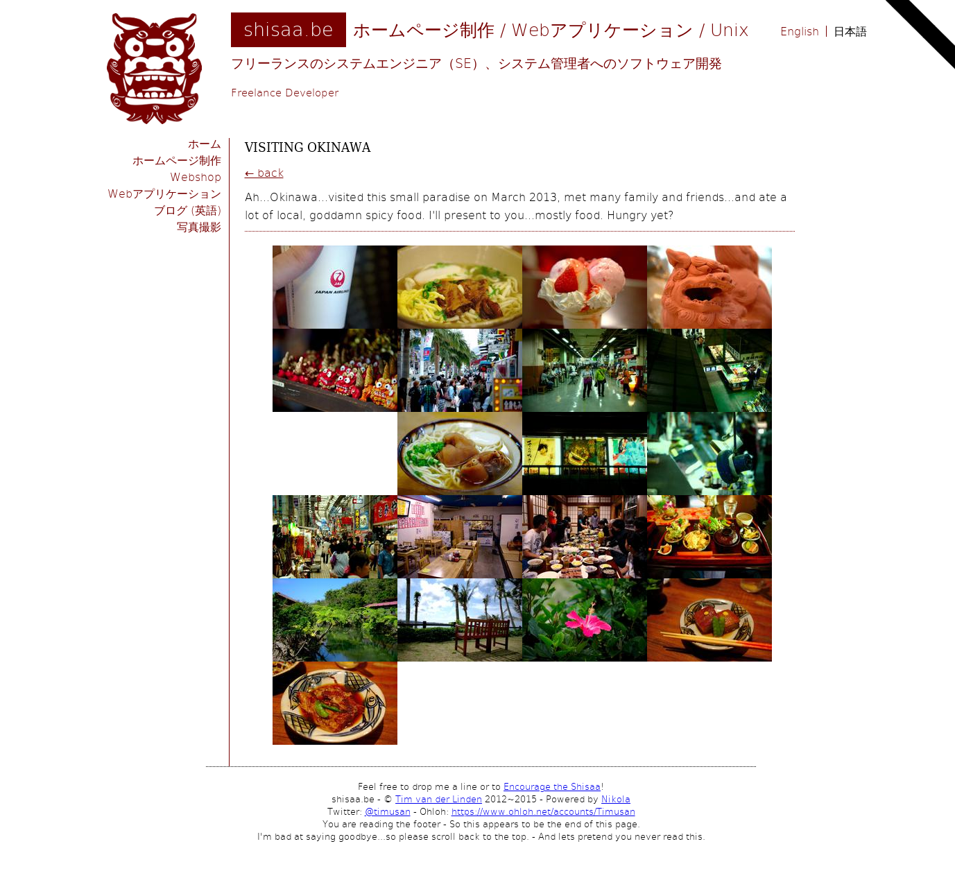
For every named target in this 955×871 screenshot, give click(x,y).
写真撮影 (199, 226)
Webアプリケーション (164, 193)
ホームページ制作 (176, 160)
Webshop (195, 176)
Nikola (615, 799)
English (799, 31)
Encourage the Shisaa (552, 786)
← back (264, 172)
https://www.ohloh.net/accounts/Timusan (543, 811)
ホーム (204, 143)
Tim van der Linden (438, 799)
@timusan (388, 811)
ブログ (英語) (187, 210)
